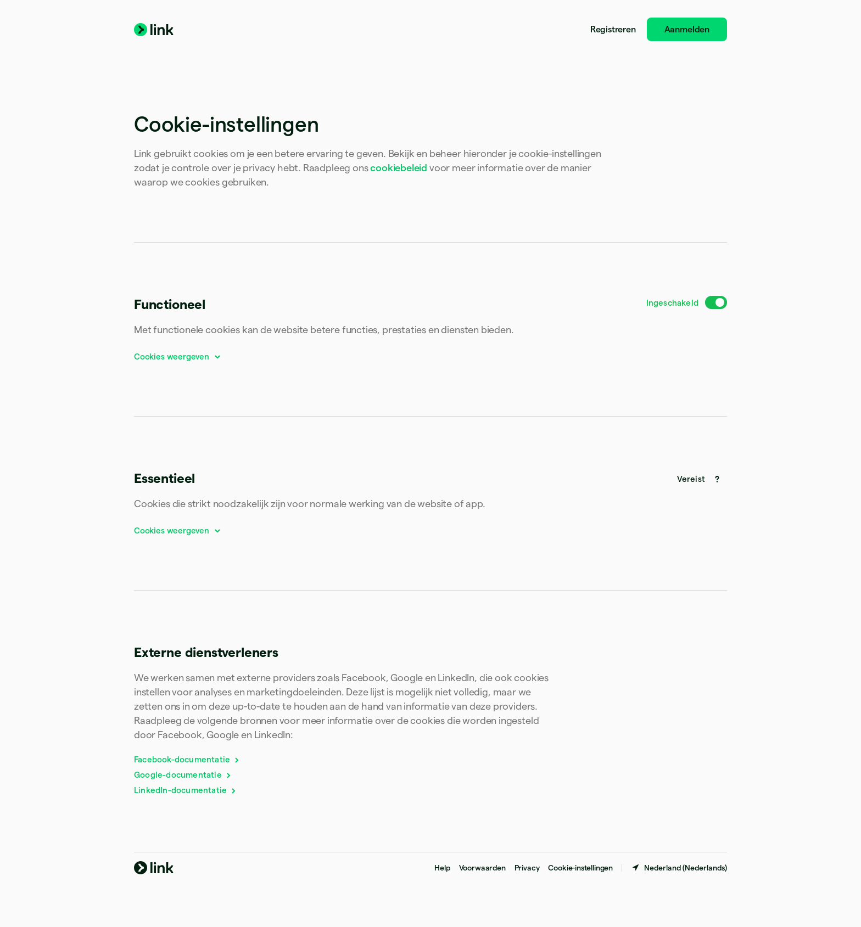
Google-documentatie (183, 774)
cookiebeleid (398, 167)
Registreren (613, 29)
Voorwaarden (482, 868)
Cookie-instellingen (580, 868)
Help (442, 868)
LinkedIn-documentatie (185, 790)
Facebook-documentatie (187, 759)
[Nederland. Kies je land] (679, 868)
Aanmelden (686, 29)
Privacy (527, 868)
